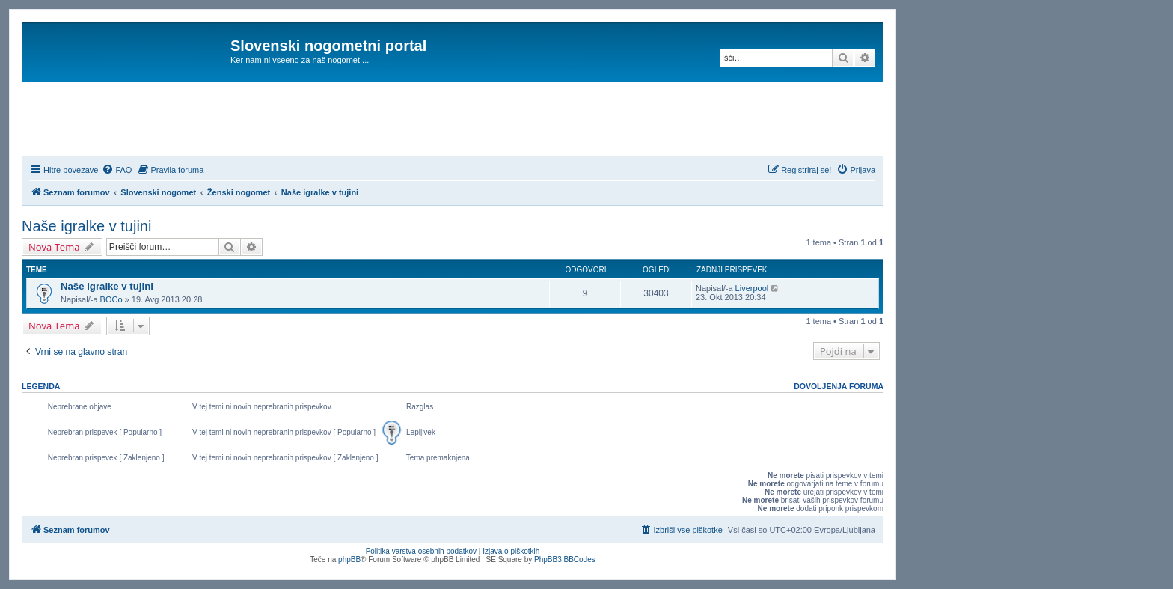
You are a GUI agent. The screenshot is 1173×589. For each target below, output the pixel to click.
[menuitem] (117, 170)
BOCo (111, 299)
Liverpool (752, 288)
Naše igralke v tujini (86, 226)
